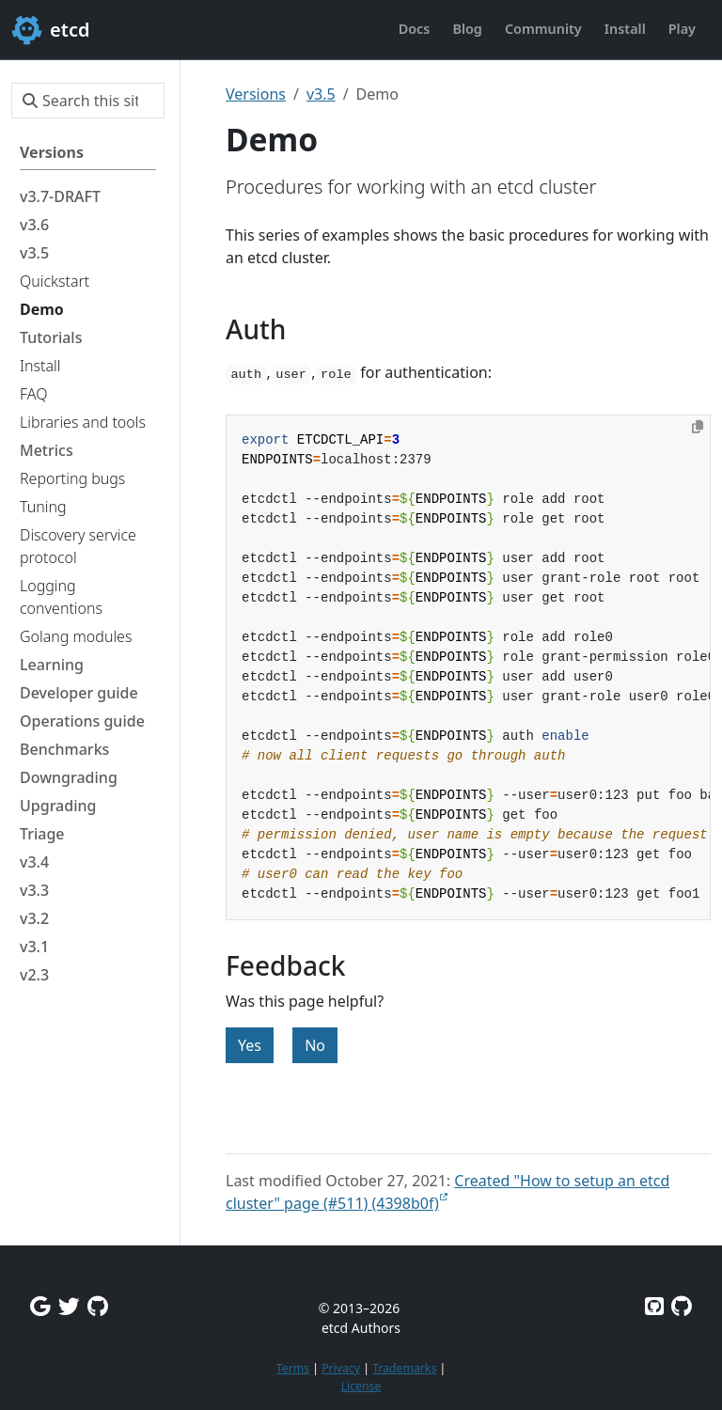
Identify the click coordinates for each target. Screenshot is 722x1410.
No (315, 1045)
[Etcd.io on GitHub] (681, 1306)
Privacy (341, 1368)
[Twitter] (69, 1306)
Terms (292, 1368)
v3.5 (321, 94)
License (361, 1386)
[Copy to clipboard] (697, 426)
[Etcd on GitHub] (654, 1306)
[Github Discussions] (97, 1306)
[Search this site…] (88, 100)
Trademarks (404, 1368)
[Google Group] (40, 1306)
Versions (256, 94)
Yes (249, 1045)
